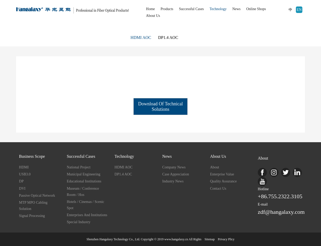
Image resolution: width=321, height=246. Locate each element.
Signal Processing (32, 216)
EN (299, 10)
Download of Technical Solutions (160, 106)
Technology (218, 9)
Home (150, 9)
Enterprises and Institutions (87, 215)
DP (21, 181)
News (236, 9)
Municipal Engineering (83, 174)
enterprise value (222, 174)
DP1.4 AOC (168, 37)
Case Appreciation (175, 174)
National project (78, 167)
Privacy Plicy (226, 239)
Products (167, 9)
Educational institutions (84, 181)
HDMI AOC (141, 37)
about (214, 167)
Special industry (78, 222)
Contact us (218, 188)
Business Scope (32, 156)
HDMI (23, 167)
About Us (153, 16)
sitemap (209, 239)
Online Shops (256, 9)
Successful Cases (191, 9)
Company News (174, 167)
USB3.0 (25, 174)
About (263, 158)
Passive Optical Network (37, 195)
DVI (22, 188)
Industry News (172, 181)
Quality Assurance (223, 181)
